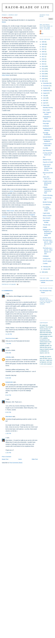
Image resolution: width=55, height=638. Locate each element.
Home (20, 459)
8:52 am (8, 352)
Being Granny (46, 121)
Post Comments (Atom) (15, 462)
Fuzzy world (46, 110)
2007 (43, 81)
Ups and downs (47, 137)
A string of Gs (46, 258)
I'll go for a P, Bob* (48, 162)
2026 (43, 41)
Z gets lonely (46, 213)
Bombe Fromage (47, 202)
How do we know (10, 338)
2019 (43, 54)
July (44, 95)
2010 (43, 73)
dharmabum (9, 416)
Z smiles (45, 263)
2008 (43, 78)
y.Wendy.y (8, 357)
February (46, 266)
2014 (43, 64)
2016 (43, 59)
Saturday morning (48, 107)
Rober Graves (10, 210)
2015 (43, 61)
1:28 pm (8, 433)
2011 (43, 71)
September (46, 90)
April (44, 103)
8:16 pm (8, 395)
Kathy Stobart (5, 75)
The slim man (46, 224)
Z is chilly (45, 148)
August (45, 93)
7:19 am (8, 343)
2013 (43, 66)
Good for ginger (47, 261)
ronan (41, 33)
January (45, 269)
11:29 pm (9, 334)
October (45, 88)
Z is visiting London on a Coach (47, 208)
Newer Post (5, 459)
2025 (43, 44)
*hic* (44, 157)
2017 (43, 56)
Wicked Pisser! (47, 159)
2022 (43, 46)
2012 (43, 68)
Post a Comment (6, 456)
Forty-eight (46, 123)
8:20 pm (8, 412)
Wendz (4, 22)
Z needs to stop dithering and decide (47, 183)
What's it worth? (47, 215)
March (45, 105)
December (46, 83)
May (44, 100)
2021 (43, 49)
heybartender (9, 382)
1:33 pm (8, 452)
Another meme (47, 237)
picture (12, 191)
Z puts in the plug (47, 195)
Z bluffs (45, 227)
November (46, 85)
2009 (43, 76)
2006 (43, 272)
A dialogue (46, 256)
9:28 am (8, 378)
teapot (9, 195)
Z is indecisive (47, 204)
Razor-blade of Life (27, 7)
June (44, 98)
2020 (43, 51)
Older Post (35, 459)
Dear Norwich (46, 218)
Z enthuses (46, 126)
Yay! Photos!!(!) (47, 150)
